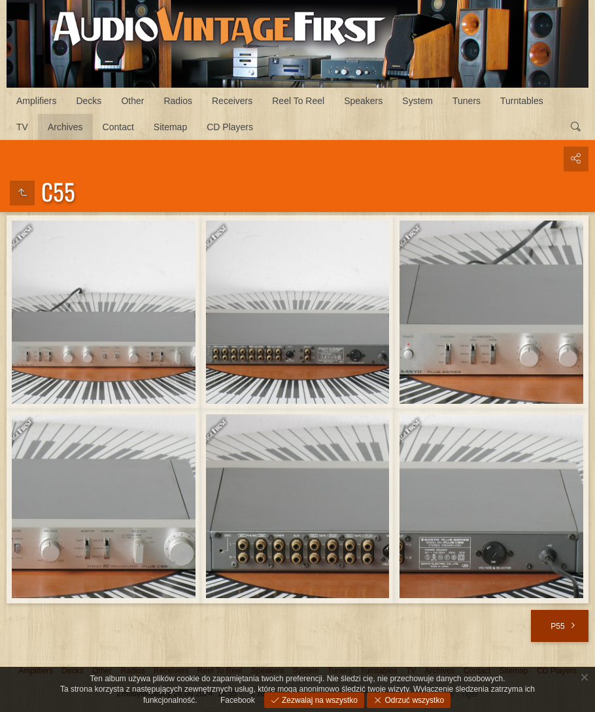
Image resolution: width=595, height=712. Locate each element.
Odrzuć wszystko (413, 700)
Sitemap (170, 127)
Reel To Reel (298, 101)
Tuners (466, 101)
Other (132, 101)
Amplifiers (36, 101)
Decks (88, 101)
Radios (177, 101)
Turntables (521, 101)
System (417, 101)
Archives (65, 127)
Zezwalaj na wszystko (319, 700)
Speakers (363, 101)
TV (22, 127)
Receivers (232, 101)
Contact (118, 127)
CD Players (230, 127)
